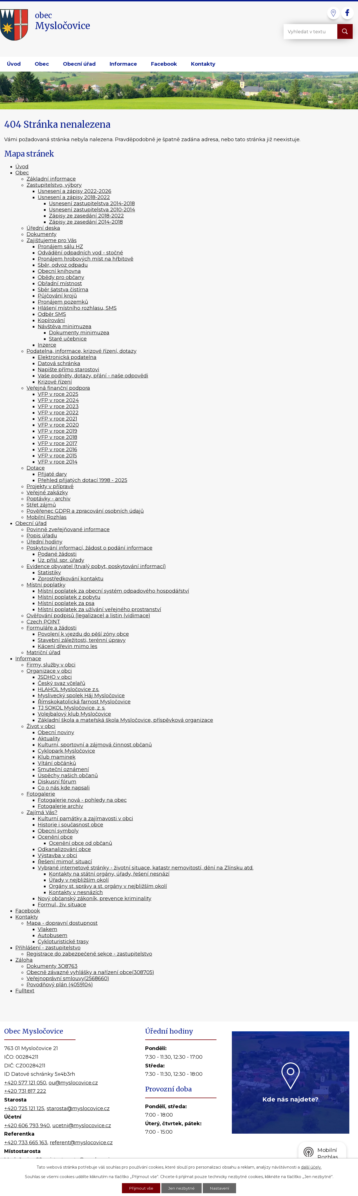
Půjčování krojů (57, 296)
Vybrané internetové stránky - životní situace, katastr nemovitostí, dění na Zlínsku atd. (145, 868)
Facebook (164, 64)
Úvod (14, 64)
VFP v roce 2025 (58, 394)
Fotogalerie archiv (60, 806)
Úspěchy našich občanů (68, 775)
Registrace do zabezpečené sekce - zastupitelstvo (89, 954)
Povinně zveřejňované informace (68, 529)
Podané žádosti (57, 554)
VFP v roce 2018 (57, 437)
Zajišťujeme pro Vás (52, 240)
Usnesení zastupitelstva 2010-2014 (92, 210)
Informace (123, 64)
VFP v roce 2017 (57, 443)
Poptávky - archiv (48, 499)
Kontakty (203, 64)
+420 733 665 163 (25, 1143)
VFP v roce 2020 (58, 425)
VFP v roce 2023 (58, 406)
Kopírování (51, 320)
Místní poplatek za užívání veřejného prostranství (99, 609)
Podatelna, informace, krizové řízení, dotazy (81, 351)
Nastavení (220, 1187)
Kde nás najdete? (290, 1099)
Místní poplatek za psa (66, 603)
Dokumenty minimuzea (79, 333)
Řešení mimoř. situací (65, 862)
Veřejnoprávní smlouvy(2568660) (68, 978)
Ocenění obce (55, 837)
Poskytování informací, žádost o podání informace (89, 548)
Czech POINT (43, 622)
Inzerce (47, 345)
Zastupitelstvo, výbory (54, 185)
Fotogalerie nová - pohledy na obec (82, 800)
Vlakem (47, 929)
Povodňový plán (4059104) (60, 985)
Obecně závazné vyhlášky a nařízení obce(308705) (90, 972)
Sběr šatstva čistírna (63, 290)
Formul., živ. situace (62, 905)
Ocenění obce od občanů (80, 843)
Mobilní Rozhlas (47, 517)
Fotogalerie (41, 794)
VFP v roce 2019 (57, 431)
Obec (42, 64)
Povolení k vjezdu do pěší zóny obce (83, 634)
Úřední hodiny (44, 542)
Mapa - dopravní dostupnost (62, 923)
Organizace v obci (49, 671)
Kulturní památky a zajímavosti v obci (85, 819)
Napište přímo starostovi (68, 370)
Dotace (36, 468)
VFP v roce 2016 (57, 449)
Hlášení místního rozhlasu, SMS (77, 308)
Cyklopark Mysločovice (66, 751)
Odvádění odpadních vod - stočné (80, 253)
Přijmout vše (140, 1187)
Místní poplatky (46, 585)
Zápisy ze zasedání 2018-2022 (86, 216)
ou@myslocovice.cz (73, 1083)
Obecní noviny (56, 732)
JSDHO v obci (55, 677)
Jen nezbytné (181, 1187)
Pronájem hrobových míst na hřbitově (85, 259)
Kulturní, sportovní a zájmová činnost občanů (95, 745)
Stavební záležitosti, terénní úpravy (82, 640)
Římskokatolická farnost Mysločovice (84, 702)
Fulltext (24, 991)
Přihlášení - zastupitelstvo (48, 948)
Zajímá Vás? (42, 812)
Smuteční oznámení (63, 769)
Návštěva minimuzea (64, 326)
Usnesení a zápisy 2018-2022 (74, 197)
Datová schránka (59, 363)
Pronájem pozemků (63, 302)
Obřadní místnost (60, 283)
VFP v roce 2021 (57, 419)
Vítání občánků (57, 763)
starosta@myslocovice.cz (78, 1108)
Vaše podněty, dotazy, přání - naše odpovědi (93, 376)
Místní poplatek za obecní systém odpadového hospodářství (113, 591)
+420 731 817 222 (25, 1091)
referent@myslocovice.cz (81, 1143)
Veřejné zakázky (47, 493)
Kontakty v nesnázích (76, 892)
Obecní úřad (79, 64)
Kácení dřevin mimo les (67, 646)
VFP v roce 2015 (57, 456)
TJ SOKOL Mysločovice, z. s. (71, 708)
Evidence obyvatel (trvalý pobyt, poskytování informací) (96, 566)
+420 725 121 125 (24, 1108)
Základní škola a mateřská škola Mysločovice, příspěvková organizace (125, 720)
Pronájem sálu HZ (60, 247)
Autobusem (52, 935)
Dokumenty (41, 234)
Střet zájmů (41, 505)
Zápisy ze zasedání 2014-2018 (86, 222)
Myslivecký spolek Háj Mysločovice (81, 695)
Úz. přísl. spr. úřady (61, 560)
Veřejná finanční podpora (58, 388)
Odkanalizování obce (64, 849)
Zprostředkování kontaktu (70, 579)
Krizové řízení (55, 382)
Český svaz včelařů (61, 683)
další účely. (311, 1166)
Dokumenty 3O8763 (52, 966)
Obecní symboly (58, 831)
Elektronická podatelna (67, 357)
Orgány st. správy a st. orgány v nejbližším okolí (108, 886)
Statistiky (49, 572)
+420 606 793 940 (27, 1125)
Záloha (24, 960)
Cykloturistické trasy (63, 942)
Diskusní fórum (57, 782)
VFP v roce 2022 (58, 413)
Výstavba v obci (57, 855)
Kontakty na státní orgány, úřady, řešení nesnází (109, 874)
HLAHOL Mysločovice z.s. (68, 689)
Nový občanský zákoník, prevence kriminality (94, 898)
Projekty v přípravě (50, 486)
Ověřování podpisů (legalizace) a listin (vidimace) (88, 616)
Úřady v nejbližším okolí (79, 880)
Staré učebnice (68, 339)
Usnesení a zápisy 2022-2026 (74, 191)
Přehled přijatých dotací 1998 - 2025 (82, 480)
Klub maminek (57, 757)
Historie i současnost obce (70, 825)
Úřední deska (43, 228)
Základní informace (51, 179)
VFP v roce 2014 (57, 462)
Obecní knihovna (59, 271)
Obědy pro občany (61, 277)
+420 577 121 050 (25, 1083)
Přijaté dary (52, 474)
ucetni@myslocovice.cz (81, 1125)
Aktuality (49, 739)
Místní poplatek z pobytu (69, 597)
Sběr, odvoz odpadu (63, 265)
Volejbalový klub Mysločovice (74, 714)
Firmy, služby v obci (51, 665)
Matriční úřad (43, 652)
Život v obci (41, 726)
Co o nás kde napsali (64, 788)
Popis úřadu (42, 536)
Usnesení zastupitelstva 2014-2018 (92, 203)
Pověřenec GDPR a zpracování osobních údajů (85, 511)
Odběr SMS (52, 314)
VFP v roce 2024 (58, 400)
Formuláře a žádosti (52, 628)
